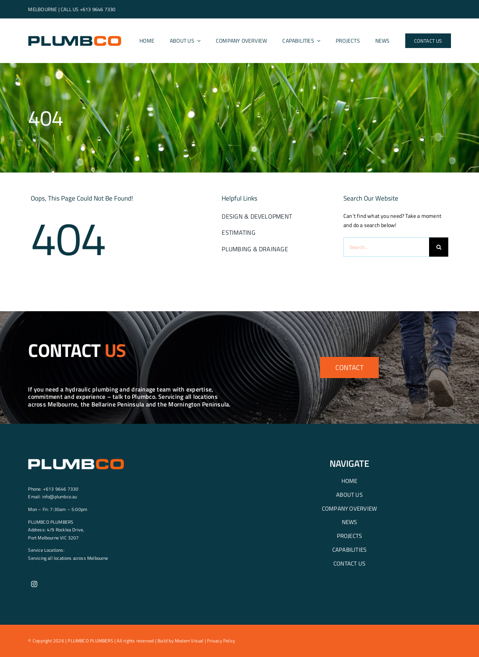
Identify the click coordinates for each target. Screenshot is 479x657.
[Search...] (386, 247)
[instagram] (34, 584)
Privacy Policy (221, 640)
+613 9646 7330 (98, 9)
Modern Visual (189, 640)
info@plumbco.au (59, 496)
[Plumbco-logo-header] (74, 37)
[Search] (438, 247)
